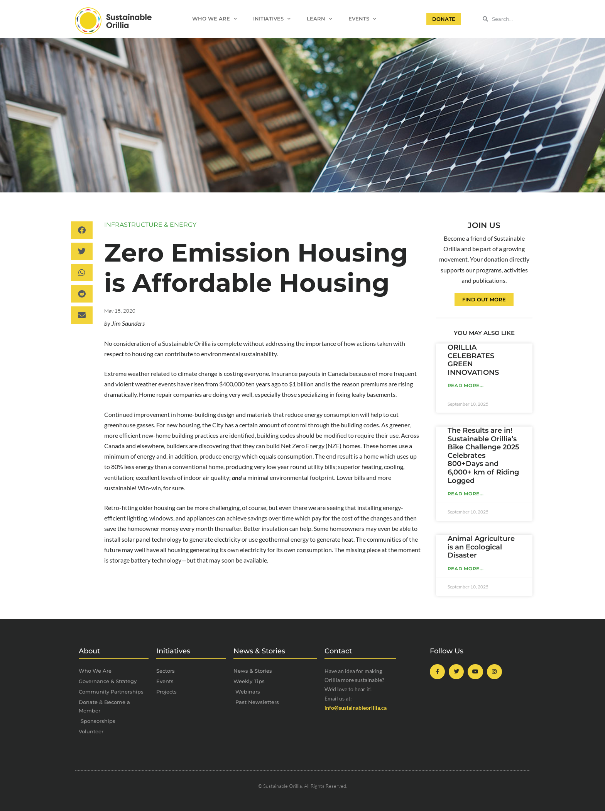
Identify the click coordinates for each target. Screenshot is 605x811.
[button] (82, 230)
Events (362, 19)
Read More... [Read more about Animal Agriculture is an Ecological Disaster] (466, 568)
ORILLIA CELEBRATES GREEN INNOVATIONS (473, 360)
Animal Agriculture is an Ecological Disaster (481, 546)
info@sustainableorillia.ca (355, 707)
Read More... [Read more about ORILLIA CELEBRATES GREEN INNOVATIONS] (466, 385)
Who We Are (214, 19)
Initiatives (272, 19)
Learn (319, 19)
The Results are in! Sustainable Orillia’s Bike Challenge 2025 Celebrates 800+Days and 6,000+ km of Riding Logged (483, 455)
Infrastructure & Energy (150, 224)
